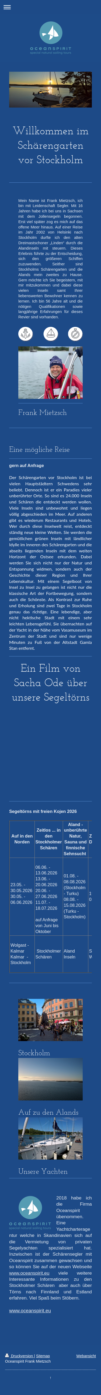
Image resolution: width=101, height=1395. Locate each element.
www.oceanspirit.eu (29, 1273)
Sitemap (43, 1356)
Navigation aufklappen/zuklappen (50, 7)
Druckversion (19, 1356)
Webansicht (86, 1356)
